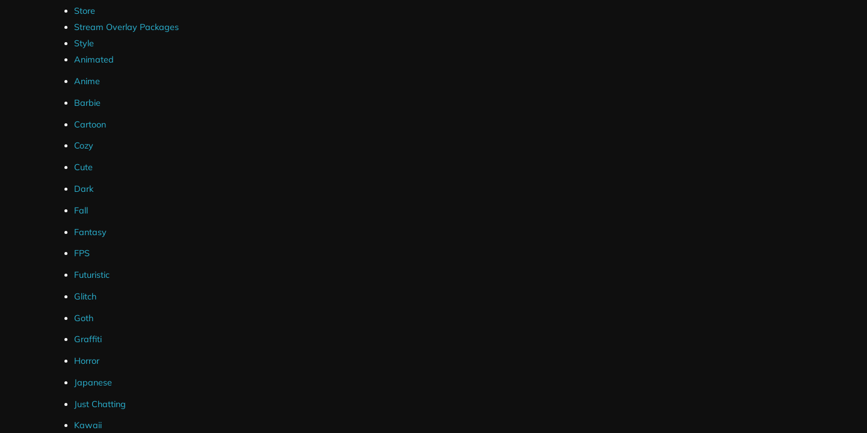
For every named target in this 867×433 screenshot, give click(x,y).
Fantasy (90, 232)
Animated (94, 59)
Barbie (87, 102)
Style (84, 43)
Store (84, 10)
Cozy (83, 145)
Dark (83, 188)
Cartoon (90, 124)
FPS (82, 253)
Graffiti (88, 339)
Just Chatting (100, 404)
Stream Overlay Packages (126, 27)
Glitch (85, 296)
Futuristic (92, 274)
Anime (87, 81)
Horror (86, 360)
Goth (83, 318)
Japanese (93, 382)
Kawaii (88, 425)
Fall (81, 210)
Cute (83, 167)
